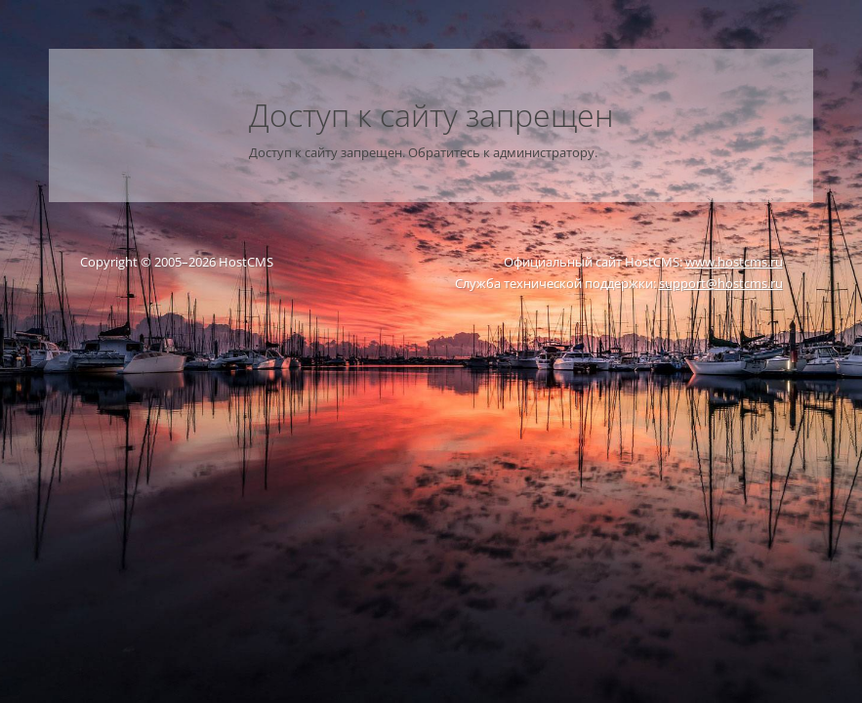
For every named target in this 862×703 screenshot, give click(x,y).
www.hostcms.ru (734, 261)
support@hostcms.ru (721, 283)
